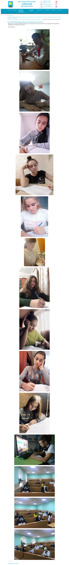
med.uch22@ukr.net (47, 4)
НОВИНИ (53, 10)
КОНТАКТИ (59, 10)
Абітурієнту (40, 10)
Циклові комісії (31, 10)
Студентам (47, 10)
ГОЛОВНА (9, 10)
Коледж (15, 10)
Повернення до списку (13, 563)
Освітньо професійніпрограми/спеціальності (21, 11)
